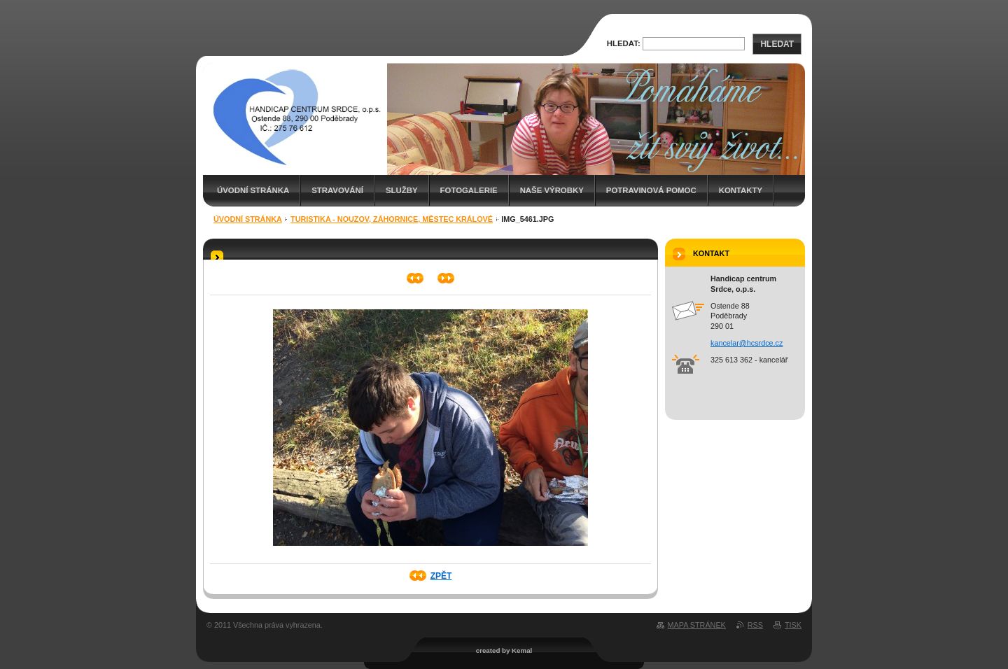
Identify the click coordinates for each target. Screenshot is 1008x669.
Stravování (337, 190)
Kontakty (740, 190)
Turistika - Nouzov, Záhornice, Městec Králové (391, 219)
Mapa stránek (697, 625)
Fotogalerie (469, 190)
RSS (755, 625)
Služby (402, 190)
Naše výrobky (552, 190)
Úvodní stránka (253, 190)
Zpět (441, 576)
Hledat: (623, 43)
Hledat (777, 44)
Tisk (793, 625)
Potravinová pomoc (651, 190)
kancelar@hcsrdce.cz (746, 343)
